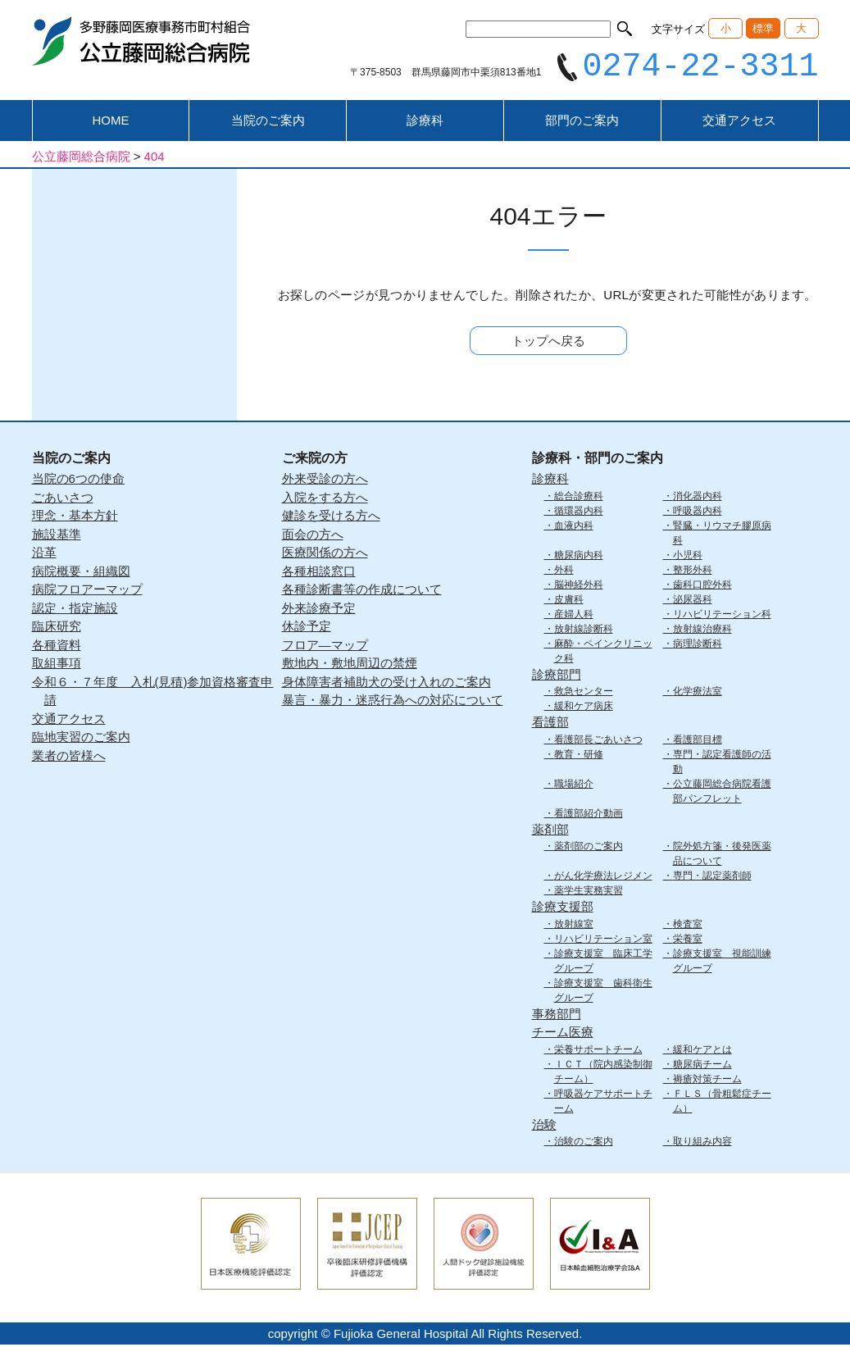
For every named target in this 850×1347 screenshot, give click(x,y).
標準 (763, 28)
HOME (110, 123)
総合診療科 (578, 497)
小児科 (687, 556)
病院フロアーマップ (87, 591)
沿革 (44, 555)
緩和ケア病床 (583, 708)
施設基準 (56, 536)
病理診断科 (697, 645)
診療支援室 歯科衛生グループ (603, 992)
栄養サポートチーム (598, 1051)
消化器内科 (697, 497)
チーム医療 (562, 1034)
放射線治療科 (702, 630)
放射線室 (573, 925)
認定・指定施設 (75, 610)
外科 (564, 571)
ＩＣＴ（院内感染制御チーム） (603, 1073)
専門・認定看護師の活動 (722, 763)
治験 (544, 1126)
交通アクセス (739, 123)
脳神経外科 (578, 586)
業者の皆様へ (69, 757)
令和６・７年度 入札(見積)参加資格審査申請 (153, 692)
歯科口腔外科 (702, 586)
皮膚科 (569, 601)
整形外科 (692, 571)
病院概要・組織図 (81, 573)
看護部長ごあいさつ (598, 741)
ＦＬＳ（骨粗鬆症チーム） (722, 1103)
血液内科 (573, 527)
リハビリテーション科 (722, 615)
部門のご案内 (582, 123)
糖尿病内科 (578, 556)
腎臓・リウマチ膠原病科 (722, 534)
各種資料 (56, 646)
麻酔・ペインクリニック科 (603, 652)
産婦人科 (573, 615)
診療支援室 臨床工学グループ (603, 962)
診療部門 (556, 676)
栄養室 (687, 940)
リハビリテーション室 (603, 940)
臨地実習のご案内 (81, 739)
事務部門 (556, 1015)
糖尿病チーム (702, 1066)
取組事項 (56, 665)
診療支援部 (562, 909)
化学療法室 (697, 693)
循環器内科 (578, 512)
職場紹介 (573, 785)
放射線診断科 (583, 630)
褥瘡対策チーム (707, 1080)
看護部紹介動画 (588, 815)
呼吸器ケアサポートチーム (603, 1103)
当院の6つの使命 (78, 481)
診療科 (425, 123)
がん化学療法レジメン (603, 878)
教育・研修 (578, 756)
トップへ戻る (548, 343)
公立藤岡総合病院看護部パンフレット (722, 793)
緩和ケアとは (702, 1051)
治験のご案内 (583, 1143)
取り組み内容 (702, 1143)
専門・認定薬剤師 (712, 878)
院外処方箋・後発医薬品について (722, 856)
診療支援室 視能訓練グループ (722, 962)
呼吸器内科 (697, 512)
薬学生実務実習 (588, 893)
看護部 (550, 724)
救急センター (583, 693)
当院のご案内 (268, 123)
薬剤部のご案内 (588, 848)
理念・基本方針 (75, 518)
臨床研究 (56, 628)
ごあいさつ (62, 499)
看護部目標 (697, 741)
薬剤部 (550, 831)
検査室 (687, 925)
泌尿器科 (692, 601)
